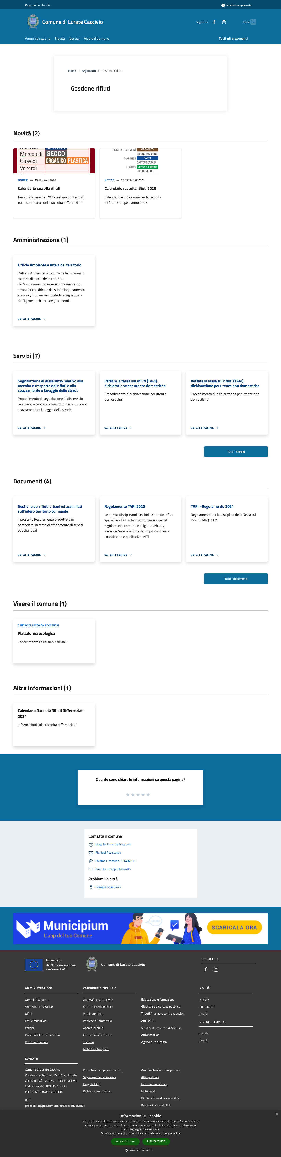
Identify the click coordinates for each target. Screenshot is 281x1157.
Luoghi (203, 1033)
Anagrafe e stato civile (98, 999)
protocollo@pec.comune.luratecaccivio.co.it (55, 1105)
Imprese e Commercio (97, 1020)
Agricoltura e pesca (154, 1041)
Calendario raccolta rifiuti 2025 (130, 188)
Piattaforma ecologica (36, 633)
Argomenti (89, 70)
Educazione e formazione (157, 999)
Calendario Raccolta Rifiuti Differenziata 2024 (51, 713)
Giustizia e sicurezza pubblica (160, 1006)
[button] (140, 1150)
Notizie (23, 180)
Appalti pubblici (93, 1027)
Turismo (88, 1042)
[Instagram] (216, 21)
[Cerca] (251, 22)
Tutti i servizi (236, 451)
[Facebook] (206, 21)
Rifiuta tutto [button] (156, 1141)
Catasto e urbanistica (97, 1035)
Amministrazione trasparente (161, 1070)
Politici (29, 1027)
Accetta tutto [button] (125, 1141)
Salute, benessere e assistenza (161, 1027)
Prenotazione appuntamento (102, 1070)
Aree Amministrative (39, 1006)
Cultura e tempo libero (98, 1006)
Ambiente (147, 1020)
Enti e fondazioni (36, 1020)
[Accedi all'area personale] (236, 5)
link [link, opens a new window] (178, 1133)
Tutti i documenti (236, 578)
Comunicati (207, 1006)
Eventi (203, 1040)
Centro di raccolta (31, 625)
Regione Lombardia (38, 5)
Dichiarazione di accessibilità (160, 1098)
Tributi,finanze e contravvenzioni (163, 1013)
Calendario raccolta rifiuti (39, 188)
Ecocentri (52, 625)
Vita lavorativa (93, 1013)
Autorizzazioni (150, 1034)
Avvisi (203, 1013)
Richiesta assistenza (96, 1091)
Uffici (28, 1013)
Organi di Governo (37, 999)
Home (72, 70)
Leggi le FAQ (91, 1084)
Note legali (148, 1091)
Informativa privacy (154, 1084)
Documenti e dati (36, 1042)
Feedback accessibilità (156, 1105)
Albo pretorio (150, 1077)
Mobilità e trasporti (96, 1049)
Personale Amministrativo (42, 1035)
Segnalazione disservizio (99, 1077)
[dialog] (140, 1133)
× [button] (276, 1114)
